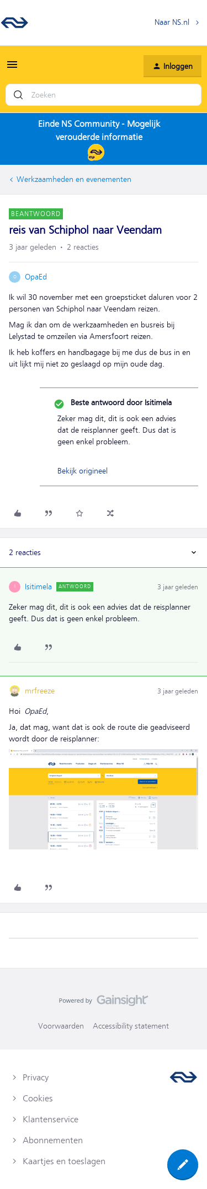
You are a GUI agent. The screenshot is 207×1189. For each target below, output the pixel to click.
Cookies (38, 1099)
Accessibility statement (131, 1025)
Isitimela (38, 586)
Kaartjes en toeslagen (64, 1161)
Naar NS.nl (172, 22)
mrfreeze (40, 690)
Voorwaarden (61, 1025)
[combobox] (103, 95)
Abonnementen (53, 1140)
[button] (12, 68)
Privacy (36, 1078)
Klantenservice (50, 1120)
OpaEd (36, 276)
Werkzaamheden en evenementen (74, 179)
